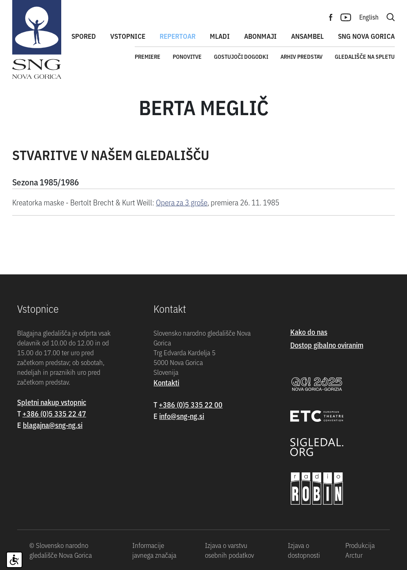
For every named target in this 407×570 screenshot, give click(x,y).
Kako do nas (308, 332)
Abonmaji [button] (260, 36)
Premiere (147, 56)
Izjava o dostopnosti (304, 550)
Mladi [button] (220, 36)
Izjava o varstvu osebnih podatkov (229, 550)
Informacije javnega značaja (154, 550)
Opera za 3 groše (181, 201)
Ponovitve (187, 56)
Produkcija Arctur (360, 550)
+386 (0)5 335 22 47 (54, 413)
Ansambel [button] (307, 36)
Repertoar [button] (178, 36)
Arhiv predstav (301, 56)
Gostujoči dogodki (241, 56)
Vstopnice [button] (127, 36)
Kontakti (166, 382)
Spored (83, 36)
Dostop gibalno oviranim (326, 345)
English (368, 16)
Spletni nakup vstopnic (51, 402)
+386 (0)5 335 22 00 (190, 404)
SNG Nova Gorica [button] (366, 36)
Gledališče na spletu (365, 56)
